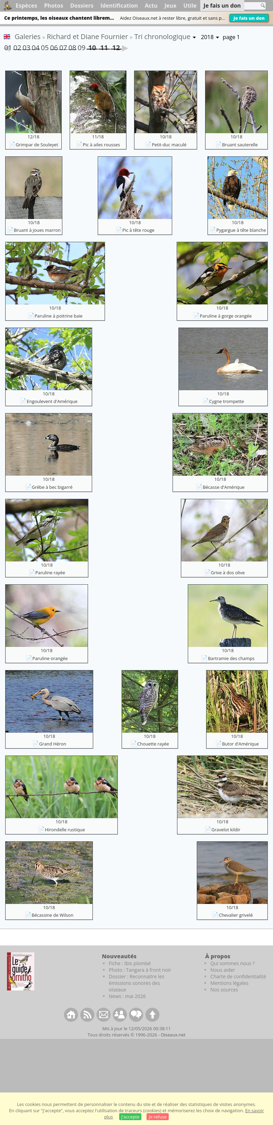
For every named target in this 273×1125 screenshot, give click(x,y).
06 (54, 46)
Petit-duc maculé (169, 144)
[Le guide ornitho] (20, 971)
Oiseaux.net (173, 1035)
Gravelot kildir (225, 829)
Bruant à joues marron (37, 230)
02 (17, 46)
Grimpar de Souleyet (37, 144)
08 (72, 46)
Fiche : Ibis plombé (130, 963)
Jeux (171, 5)
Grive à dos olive (228, 572)
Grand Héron (52, 744)
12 (116, 46)
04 (35, 46)
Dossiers (81, 5)
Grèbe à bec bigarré (52, 487)
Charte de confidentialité (238, 976)
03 (26, 46)
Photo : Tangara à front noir (140, 970)
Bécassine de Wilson (52, 915)
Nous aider (222, 970)
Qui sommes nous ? (232, 963)
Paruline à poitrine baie (59, 316)
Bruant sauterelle (240, 144)
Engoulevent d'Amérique (52, 401)
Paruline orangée (50, 658)
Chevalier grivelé (236, 915)
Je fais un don (249, 18)
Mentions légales (229, 983)
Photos (53, 5)
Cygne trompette (226, 401)
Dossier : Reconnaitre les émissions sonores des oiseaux (136, 983)
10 (92, 46)
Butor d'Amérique (240, 744)
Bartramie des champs (231, 658)
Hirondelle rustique (65, 829)
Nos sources (224, 989)
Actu (151, 5)
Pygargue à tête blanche (241, 230)
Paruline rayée (50, 572)
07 (63, 46)
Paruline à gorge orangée (226, 316)
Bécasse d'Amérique (223, 487)
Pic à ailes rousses (101, 144)
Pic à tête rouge (138, 230)
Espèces (26, 5)
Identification (119, 5)
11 (104, 46)
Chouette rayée (153, 744)
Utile (189, 5)
